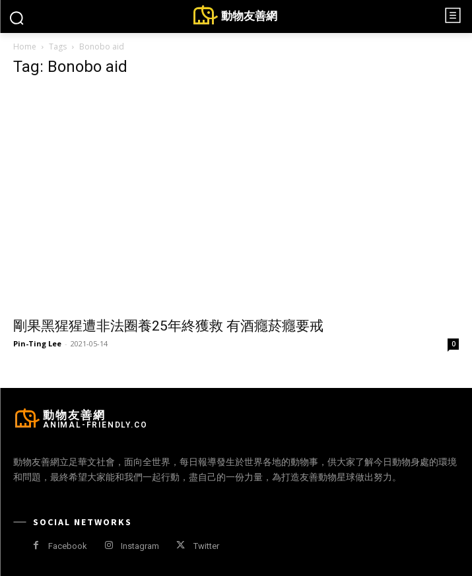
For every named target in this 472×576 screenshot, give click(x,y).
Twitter (206, 546)
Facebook (67, 546)
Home (24, 46)
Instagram (140, 546)
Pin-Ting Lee (37, 343)
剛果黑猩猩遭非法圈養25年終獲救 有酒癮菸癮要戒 (168, 326)
